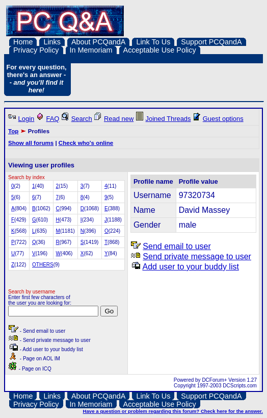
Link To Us (153, 42)
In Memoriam (91, 50)
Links (52, 42)
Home (23, 42)
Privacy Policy (36, 50)
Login (26, 118)
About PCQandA (98, 42)
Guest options (223, 118)
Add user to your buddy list (190, 266)
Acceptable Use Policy (159, 50)
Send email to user (176, 246)
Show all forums (31, 143)
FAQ (53, 118)
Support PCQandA (211, 42)
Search (81, 118)
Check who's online (86, 143)
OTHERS (43, 264)
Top (13, 131)
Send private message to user (197, 256)
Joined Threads (168, 118)
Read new (119, 118)
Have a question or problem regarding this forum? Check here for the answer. (173, 411)
